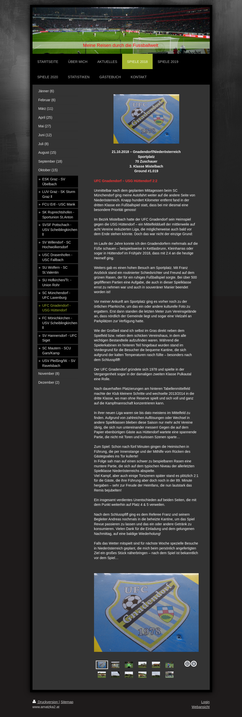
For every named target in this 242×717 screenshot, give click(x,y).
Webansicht (201, 707)
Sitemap (67, 702)
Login (205, 702)
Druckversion (45, 702)
